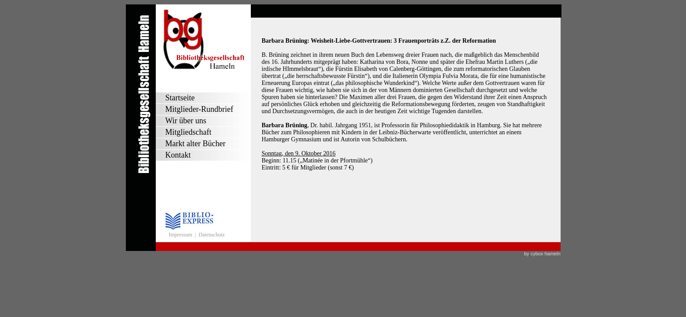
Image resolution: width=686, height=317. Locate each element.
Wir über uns (185, 120)
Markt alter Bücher (195, 143)
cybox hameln (546, 253)
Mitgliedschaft (188, 132)
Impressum (180, 235)
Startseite (180, 97)
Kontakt (178, 155)
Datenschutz (211, 235)
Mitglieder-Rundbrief (199, 109)
